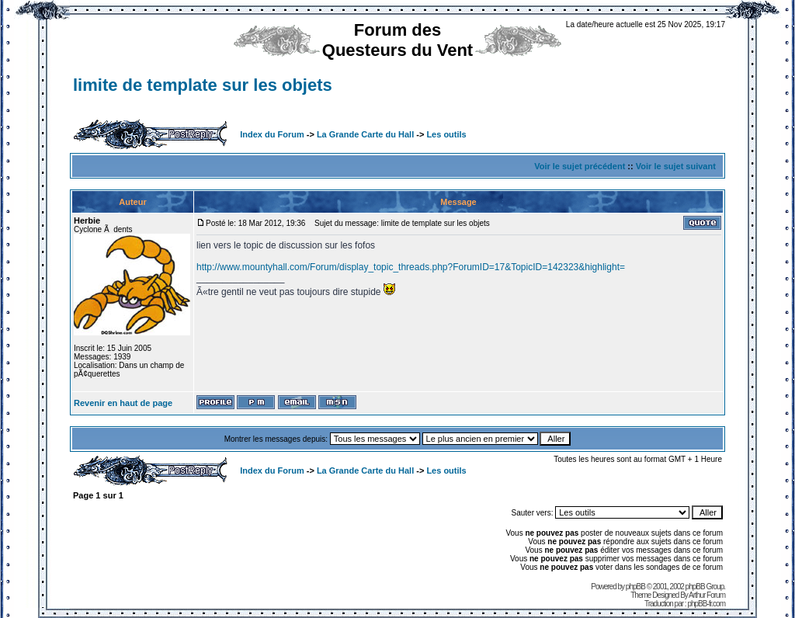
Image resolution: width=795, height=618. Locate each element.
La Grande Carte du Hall (365, 134)
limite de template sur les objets (202, 85)
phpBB (635, 586)
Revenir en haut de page (123, 403)
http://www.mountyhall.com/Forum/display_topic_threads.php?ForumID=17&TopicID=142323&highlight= (410, 267)
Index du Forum (272, 134)
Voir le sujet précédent (579, 166)
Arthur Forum (707, 595)
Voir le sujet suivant (676, 166)
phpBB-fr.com (706, 603)
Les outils (446, 134)
